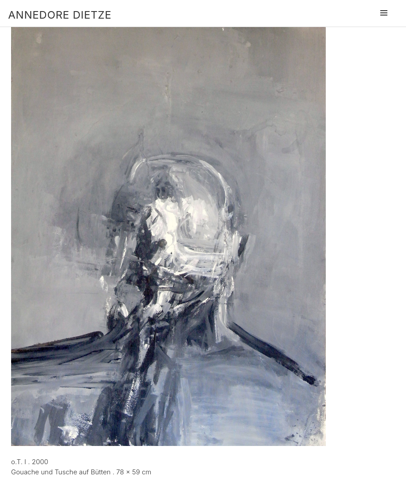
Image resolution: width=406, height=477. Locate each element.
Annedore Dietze (59, 14)
